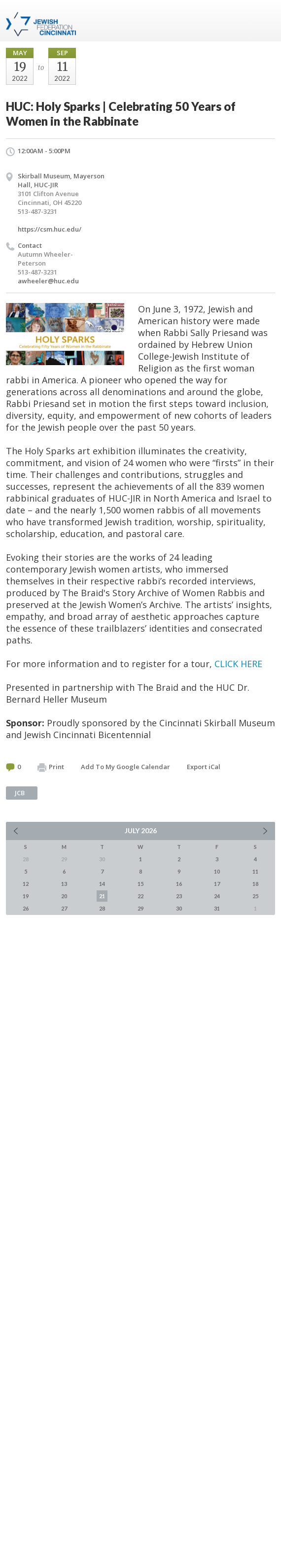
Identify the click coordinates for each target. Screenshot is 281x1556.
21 (102, 896)
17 (217, 883)
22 (140, 896)
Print (50, 767)
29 (140, 908)
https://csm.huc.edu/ (49, 229)
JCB (20, 792)
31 (217, 908)
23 (179, 896)
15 (140, 883)
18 (255, 883)
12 (26, 883)
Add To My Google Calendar (125, 766)
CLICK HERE (238, 664)
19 (26, 896)
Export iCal (203, 766)
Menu (263, 21)
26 (26, 908)
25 (255, 896)
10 (217, 871)
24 (217, 896)
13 (64, 883)
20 (64, 896)
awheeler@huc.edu (48, 280)
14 (102, 883)
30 (179, 908)
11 (255, 871)
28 (102, 908)
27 (64, 908)
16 (179, 883)
